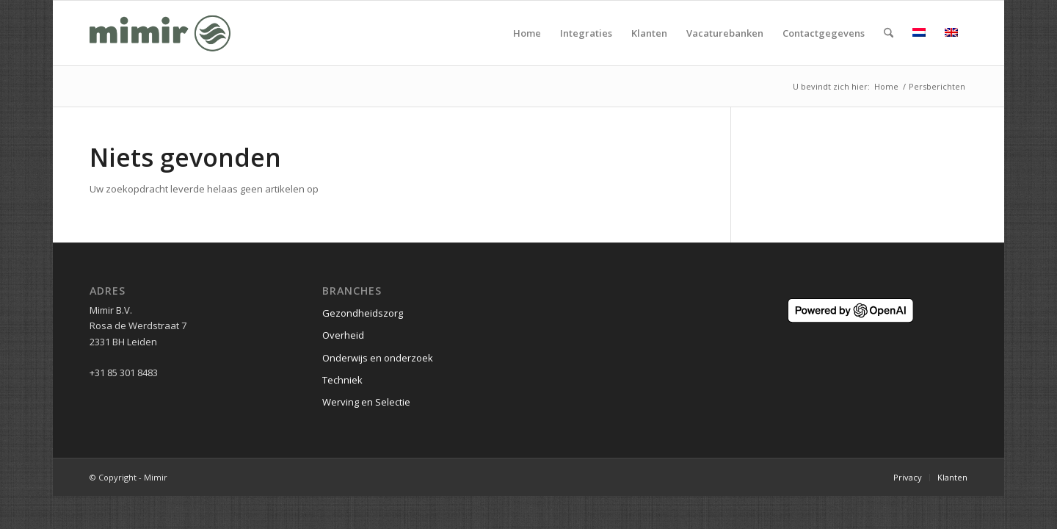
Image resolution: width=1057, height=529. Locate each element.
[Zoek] (888, 33)
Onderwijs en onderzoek (377, 357)
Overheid (343, 335)
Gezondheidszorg (362, 313)
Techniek (342, 379)
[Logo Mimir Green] (160, 33)
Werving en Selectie (366, 402)
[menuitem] (527, 33)
